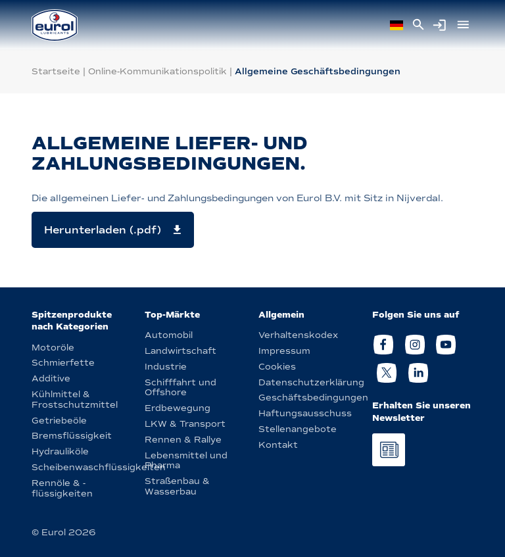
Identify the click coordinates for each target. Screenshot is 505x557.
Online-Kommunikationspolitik (157, 71)
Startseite (56, 71)
